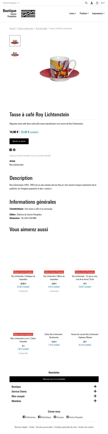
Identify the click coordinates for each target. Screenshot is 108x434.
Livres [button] (71, 13)
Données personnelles (44, 427)
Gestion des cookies (86, 427)
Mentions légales (21, 427)
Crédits (31, 427)
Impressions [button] (97, 13)
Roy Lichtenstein (17, 164)
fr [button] (102, 3)
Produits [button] (83, 13)
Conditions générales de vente (65, 427)
